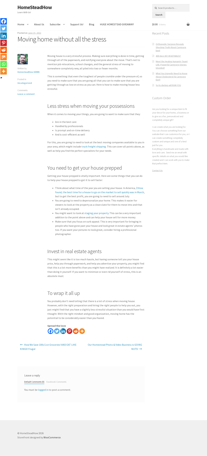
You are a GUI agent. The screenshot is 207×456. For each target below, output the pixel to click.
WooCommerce (52, 437)
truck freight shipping (94, 146)
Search (158, 14)
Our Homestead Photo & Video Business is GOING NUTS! (115, 347)
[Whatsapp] (3, 64)
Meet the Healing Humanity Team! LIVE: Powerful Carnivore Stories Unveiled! (172, 64)
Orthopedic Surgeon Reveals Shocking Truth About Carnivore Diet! (171, 47)
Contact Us (157, 170)
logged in (43, 389)
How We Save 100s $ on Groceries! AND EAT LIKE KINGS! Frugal (48, 347)
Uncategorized (24, 83)
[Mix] (3, 57)
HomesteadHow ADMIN (28, 71)
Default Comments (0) (34, 381)
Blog (91, 24)
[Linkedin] (63, 331)
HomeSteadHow (34, 7)
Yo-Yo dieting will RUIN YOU (168, 85)
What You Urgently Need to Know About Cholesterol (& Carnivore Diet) (171, 76)
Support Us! (76, 24)
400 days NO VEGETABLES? (168, 55)
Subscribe (55, 24)
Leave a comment (26, 94)
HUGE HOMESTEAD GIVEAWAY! (117, 24)
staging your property (96, 213)
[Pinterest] (69, 331)
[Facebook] (50, 331)
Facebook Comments (56, 381)
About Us (39, 24)
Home (20, 24)
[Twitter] (57, 331)
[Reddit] (76, 331)
